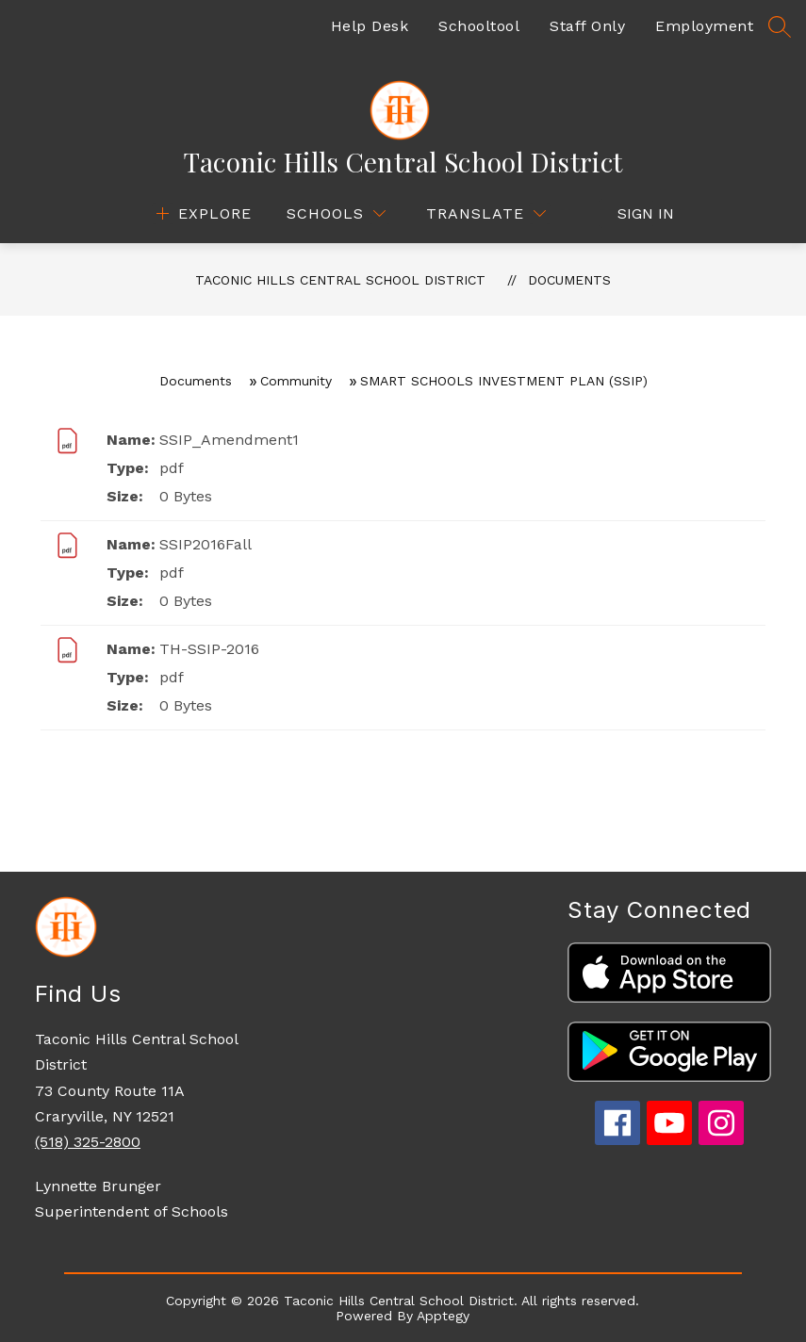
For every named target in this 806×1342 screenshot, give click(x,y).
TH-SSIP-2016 (209, 649)
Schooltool (478, 26)
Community (296, 380)
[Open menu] (202, 213)
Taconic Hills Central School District (340, 279)
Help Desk (370, 26)
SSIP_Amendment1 (229, 440)
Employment (704, 26)
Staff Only (587, 26)
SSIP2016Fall (205, 544)
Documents (569, 279)
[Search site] (779, 26)
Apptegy (443, 1315)
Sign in (635, 213)
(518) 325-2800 (87, 1142)
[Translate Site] (486, 213)
